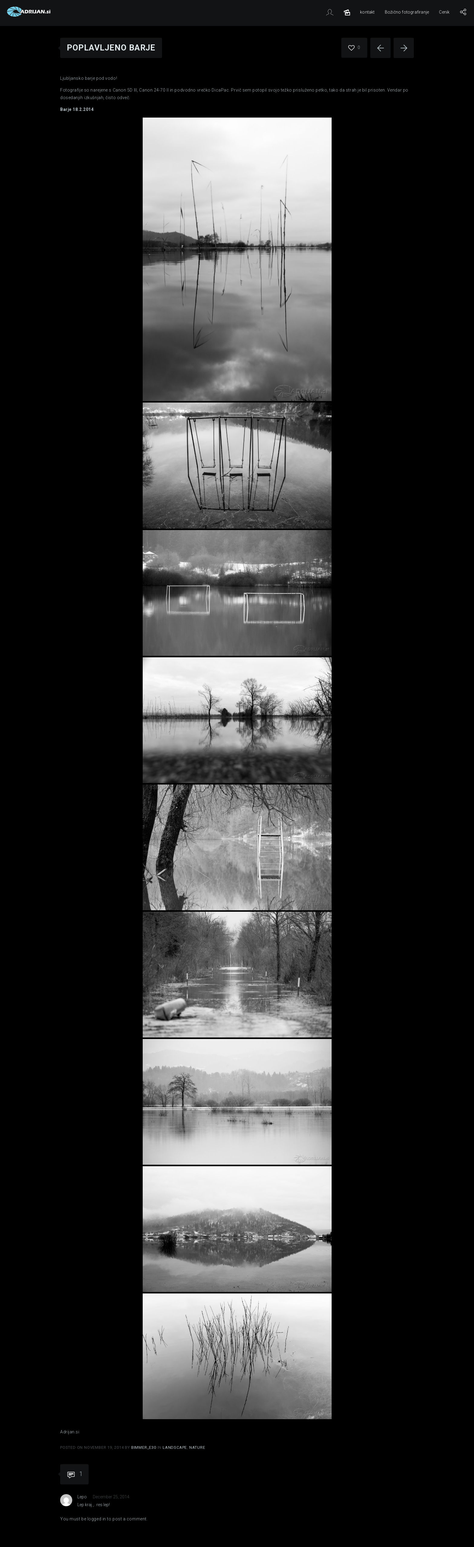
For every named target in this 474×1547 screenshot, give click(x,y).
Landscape (175, 1447)
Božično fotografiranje (407, 12)
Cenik (444, 12)
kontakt (367, 12)
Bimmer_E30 (144, 1447)
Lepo (82, 1496)
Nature (197, 1447)
